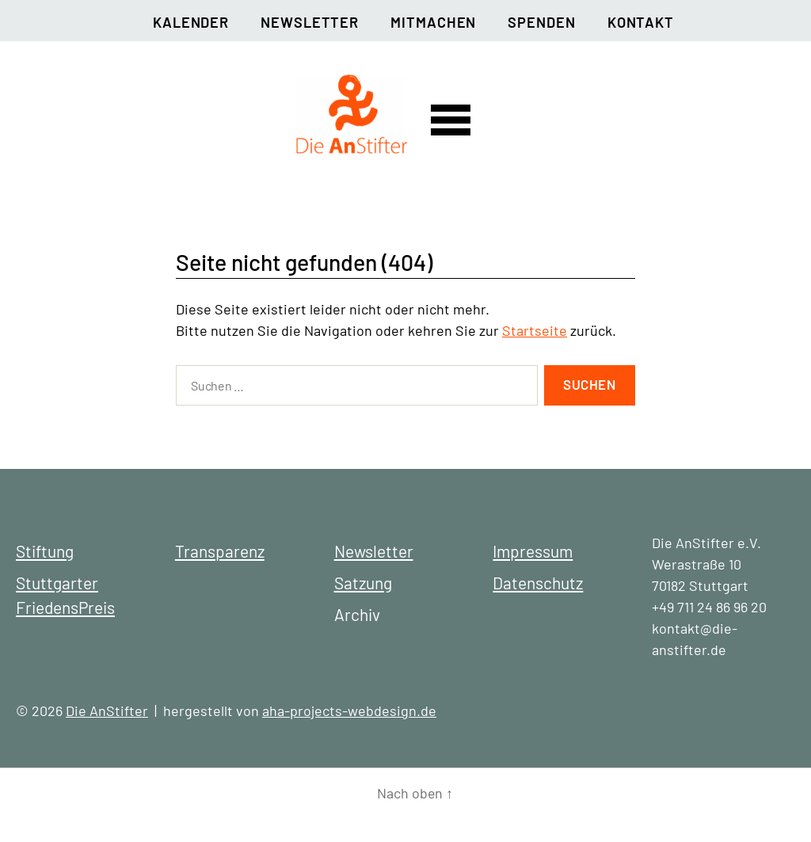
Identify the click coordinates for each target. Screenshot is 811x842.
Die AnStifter (107, 710)
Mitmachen (433, 22)
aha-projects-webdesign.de (349, 710)
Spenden (541, 22)
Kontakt (640, 22)
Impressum (533, 551)
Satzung (363, 582)
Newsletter (310, 22)
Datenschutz (538, 582)
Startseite (534, 330)
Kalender (191, 22)
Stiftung (45, 551)
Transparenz (220, 551)
